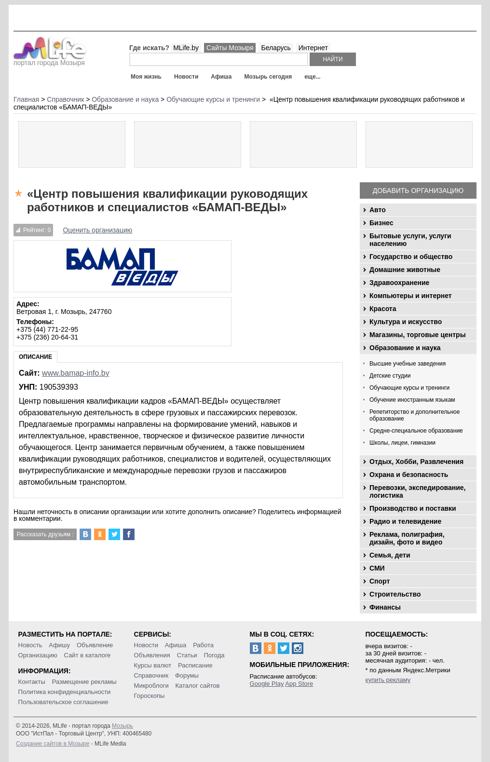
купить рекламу (388, 679)
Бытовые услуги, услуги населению (410, 239)
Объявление (95, 645)
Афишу (59, 645)
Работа (203, 645)
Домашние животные (404, 269)
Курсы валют (153, 665)
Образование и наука (404, 348)
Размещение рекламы (84, 681)
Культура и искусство (405, 322)
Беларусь (275, 48)
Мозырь (122, 725)
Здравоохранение (399, 282)
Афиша (221, 76)
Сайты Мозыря (229, 48)
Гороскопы (149, 695)
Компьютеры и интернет (410, 295)
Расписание (195, 665)
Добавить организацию (418, 190)
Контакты (31, 681)
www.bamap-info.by (75, 373)
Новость (30, 645)
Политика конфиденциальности (64, 691)
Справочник (151, 675)
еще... (312, 76)
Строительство (395, 594)
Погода (214, 655)
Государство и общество (410, 256)
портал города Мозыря (50, 60)
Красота (382, 309)
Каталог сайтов (198, 685)
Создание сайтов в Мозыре (52, 743)
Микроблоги (151, 685)
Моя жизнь (146, 76)
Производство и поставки (412, 508)
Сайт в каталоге (87, 655)
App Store (299, 683)
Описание (35, 357)
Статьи (187, 655)
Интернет (313, 48)
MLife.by (186, 48)
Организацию (37, 655)
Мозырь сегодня (268, 76)
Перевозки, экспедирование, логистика (417, 491)
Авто (377, 210)
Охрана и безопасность (408, 474)
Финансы (385, 607)
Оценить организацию (97, 230)
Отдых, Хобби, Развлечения (416, 461)
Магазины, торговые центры (417, 335)
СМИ (377, 568)
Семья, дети (389, 555)
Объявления (152, 655)
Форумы (187, 675)
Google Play (267, 683)
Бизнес (381, 223)
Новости (186, 76)
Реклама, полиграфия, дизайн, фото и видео (407, 538)
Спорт (379, 581)
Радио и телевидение (405, 521)
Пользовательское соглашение (63, 702)
